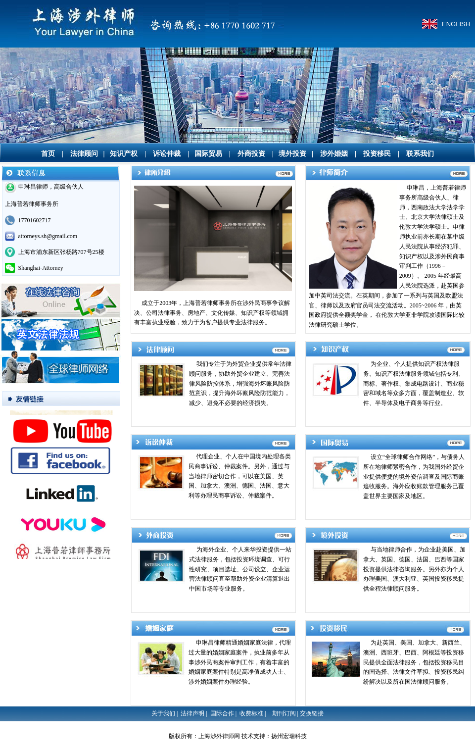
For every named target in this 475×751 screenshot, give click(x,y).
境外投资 (292, 153)
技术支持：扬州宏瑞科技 (274, 736)
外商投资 (251, 153)
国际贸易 (208, 153)
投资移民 (377, 153)
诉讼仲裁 (167, 153)
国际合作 (222, 713)
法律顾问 (84, 153)
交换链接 (312, 713)
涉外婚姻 (334, 153)
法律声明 (192, 713)
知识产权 (124, 153)
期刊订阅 (284, 713)
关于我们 (163, 713)
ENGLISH (456, 24)
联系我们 (420, 153)
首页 (48, 153)
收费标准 (251, 713)
